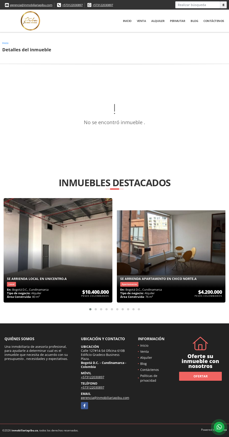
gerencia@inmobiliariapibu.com (31, 5)
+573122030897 (72, 5)
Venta (141, 21)
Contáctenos (213, 21)
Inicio (127, 21)
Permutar (177, 21)
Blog (194, 21)
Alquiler (158, 21)
